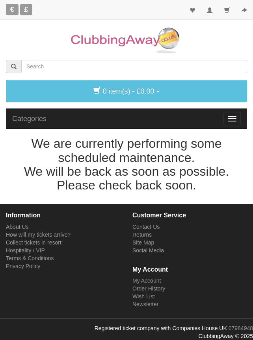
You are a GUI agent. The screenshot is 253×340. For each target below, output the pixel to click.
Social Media (148, 250)
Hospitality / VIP (25, 250)
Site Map (143, 242)
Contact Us (146, 227)
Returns (142, 235)
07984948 (241, 328)
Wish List (143, 296)
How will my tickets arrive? (38, 235)
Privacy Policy (23, 266)
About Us (17, 227)
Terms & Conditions (30, 258)
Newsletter (145, 304)
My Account (146, 281)
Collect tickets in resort (33, 242)
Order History (148, 288)
